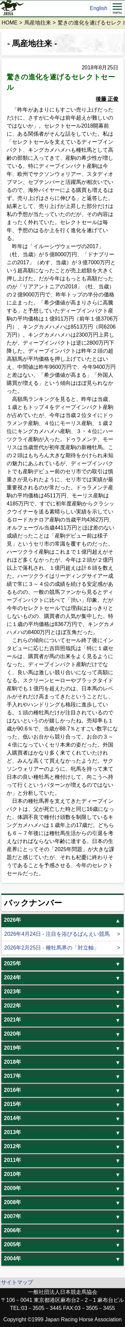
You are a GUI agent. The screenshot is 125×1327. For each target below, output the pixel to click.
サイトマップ (17, 1282)
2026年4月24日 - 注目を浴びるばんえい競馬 (57, 934)
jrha (12, 8)
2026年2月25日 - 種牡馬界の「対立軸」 (51, 948)
